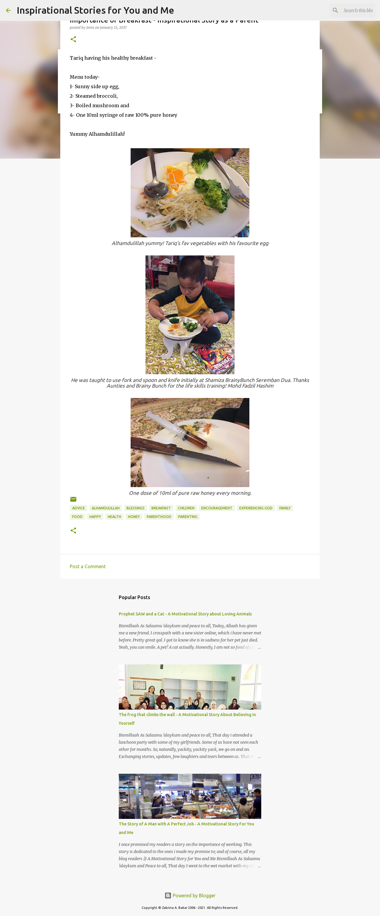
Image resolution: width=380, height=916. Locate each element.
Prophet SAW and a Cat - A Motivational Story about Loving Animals (185, 614)
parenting (187, 517)
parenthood (159, 517)
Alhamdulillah (106, 508)
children (186, 508)
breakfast (161, 508)
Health (114, 517)
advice (78, 508)
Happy (95, 517)
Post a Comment (88, 566)
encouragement (216, 508)
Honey (134, 517)
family (285, 508)
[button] (73, 40)
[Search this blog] (344, 10)
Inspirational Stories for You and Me (95, 10)
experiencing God (256, 508)
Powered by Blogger (190, 895)
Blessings (135, 508)
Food (77, 517)
